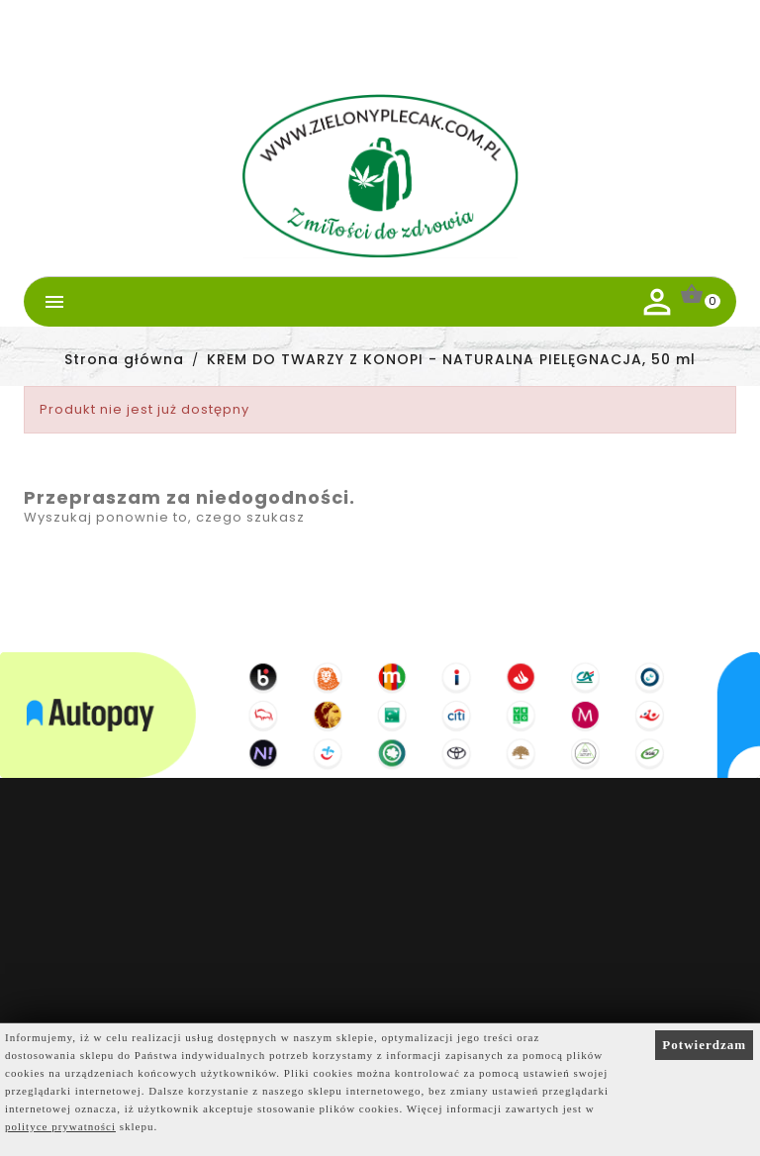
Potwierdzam (704, 1044)
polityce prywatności (60, 1126)
